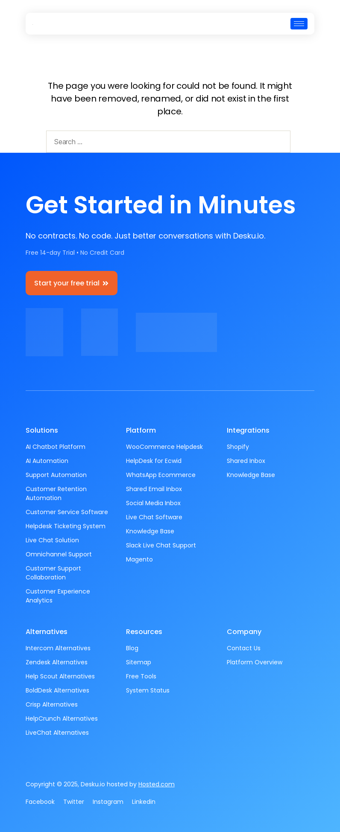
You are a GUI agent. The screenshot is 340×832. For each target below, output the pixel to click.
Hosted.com (156, 784)
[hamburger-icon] (299, 23)
